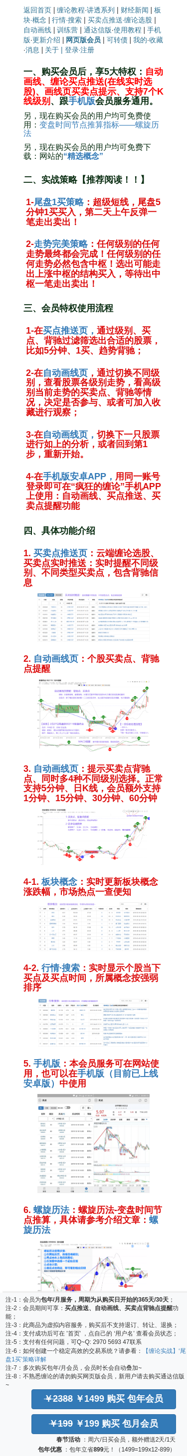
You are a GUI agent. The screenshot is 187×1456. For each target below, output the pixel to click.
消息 (32, 50)
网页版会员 (83, 40)
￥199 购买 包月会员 (103, 1424)
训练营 (67, 30)
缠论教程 (71, 10)
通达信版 (98, 30)
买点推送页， (70, 331)
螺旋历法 (51, 1210)
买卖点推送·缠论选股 (120, 20)
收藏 (156, 40)
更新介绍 (46, 40)
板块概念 (59, 882)
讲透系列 (101, 10)
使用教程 (128, 30)
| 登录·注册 (77, 50)
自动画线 (37, 30)
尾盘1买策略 (59, 202)
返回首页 (37, 10)
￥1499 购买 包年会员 (103, 1399)
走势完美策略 (61, 244)
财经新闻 (135, 10)
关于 (52, 50)
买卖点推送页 (60, 553)
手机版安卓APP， (79, 477)
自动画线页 (65, 373)
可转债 (117, 40)
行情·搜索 (67, 20)
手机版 (81, 101)
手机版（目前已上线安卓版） (90, 1079)
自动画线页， (70, 435)
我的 (140, 40)
